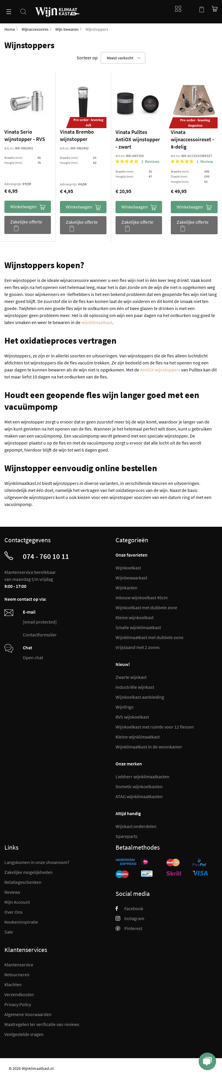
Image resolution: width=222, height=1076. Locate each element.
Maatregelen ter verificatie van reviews (41, 1024)
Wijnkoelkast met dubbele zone (146, 607)
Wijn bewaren (67, 29)
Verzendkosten (19, 994)
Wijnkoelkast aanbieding (140, 697)
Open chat (33, 657)
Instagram (130, 918)
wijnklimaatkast (96, 322)
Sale (8, 932)
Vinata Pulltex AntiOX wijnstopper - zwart (138, 139)
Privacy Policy (17, 1004)
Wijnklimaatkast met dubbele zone (149, 637)
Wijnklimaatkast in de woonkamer (149, 747)
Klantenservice (18, 964)
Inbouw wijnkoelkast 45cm (142, 597)
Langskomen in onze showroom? (36, 862)
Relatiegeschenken (23, 882)
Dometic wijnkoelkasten (139, 786)
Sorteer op (87, 58)
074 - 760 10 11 (46, 556)
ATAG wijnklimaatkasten (139, 796)
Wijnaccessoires (35, 29)
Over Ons (13, 912)
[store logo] (57, 8)
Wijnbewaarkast (131, 578)
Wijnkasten (126, 587)
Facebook (129, 908)
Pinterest (129, 928)
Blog (176, 9)
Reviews (12, 892)
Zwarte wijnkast (131, 677)
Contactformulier (40, 635)
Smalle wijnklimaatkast (138, 627)
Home (9, 29)
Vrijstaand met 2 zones (138, 647)
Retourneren (17, 974)
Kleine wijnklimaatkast (138, 737)
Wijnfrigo (125, 707)
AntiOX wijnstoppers (160, 370)
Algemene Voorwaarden (27, 1014)
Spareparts (126, 836)
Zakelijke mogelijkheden (28, 872)
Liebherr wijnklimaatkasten (142, 776)
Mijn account (190, 9)
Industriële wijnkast (135, 687)
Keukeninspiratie (21, 922)
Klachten (13, 984)
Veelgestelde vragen (24, 1034)
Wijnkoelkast (128, 568)
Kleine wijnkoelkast (135, 617)
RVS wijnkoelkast (132, 717)
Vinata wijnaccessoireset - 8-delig (192, 139)
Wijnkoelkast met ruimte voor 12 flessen (155, 727)
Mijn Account (17, 902)
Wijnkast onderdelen (136, 826)
